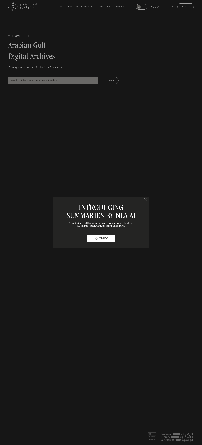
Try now (101, 238)
